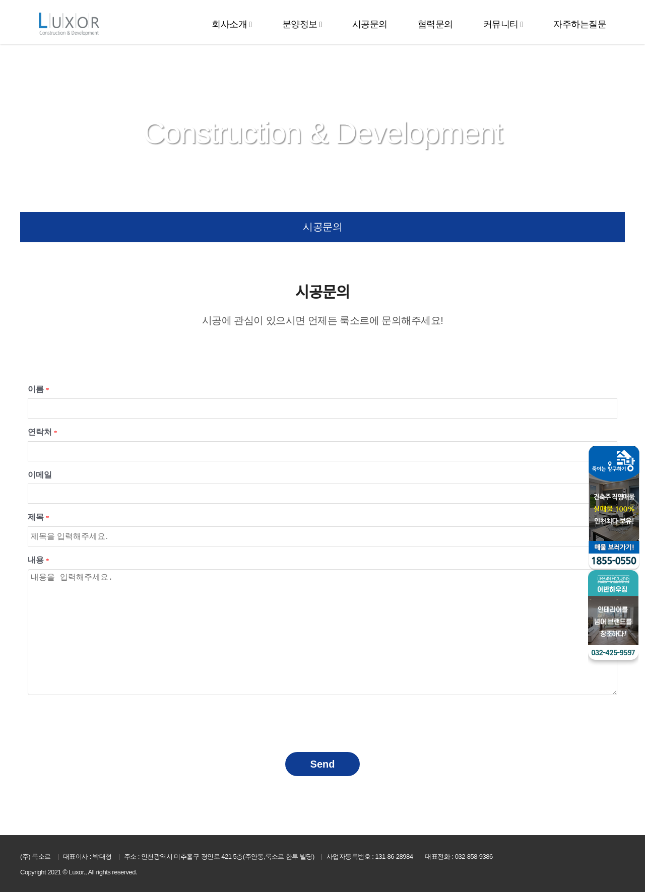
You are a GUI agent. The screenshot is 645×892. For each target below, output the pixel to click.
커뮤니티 (501, 24)
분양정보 (299, 24)
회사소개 (229, 24)
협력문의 (435, 24)
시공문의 (370, 24)
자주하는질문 (579, 24)
